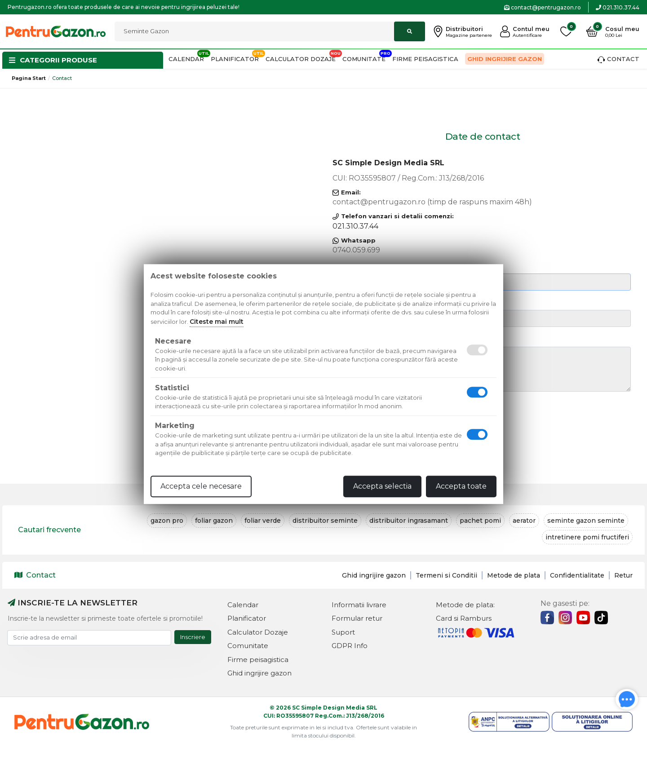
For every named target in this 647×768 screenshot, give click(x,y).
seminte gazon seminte (586, 520)
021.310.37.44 (617, 7)
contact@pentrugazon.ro (542, 7)
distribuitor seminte (325, 520)
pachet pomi (480, 520)
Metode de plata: (465, 604)
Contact (618, 58)
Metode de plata (513, 575)
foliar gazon (214, 520)
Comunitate (364, 58)
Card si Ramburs (464, 618)
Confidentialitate (577, 575)
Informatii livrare (359, 604)
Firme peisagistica (425, 58)
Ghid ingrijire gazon (504, 58)
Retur (623, 575)
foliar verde (262, 520)
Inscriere (192, 636)
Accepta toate (461, 486)
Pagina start (29, 78)
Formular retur (357, 618)
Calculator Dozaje (301, 58)
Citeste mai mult (217, 322)
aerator (524, 520)
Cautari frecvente (49, 529)
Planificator (235, 58)
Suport (343, 632)
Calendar (186, 58)
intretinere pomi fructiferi (587, 537)
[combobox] (270, 31)
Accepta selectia (382, 486)
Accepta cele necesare (201, 486)
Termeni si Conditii (446, 575)
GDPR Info (350, 645)
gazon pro (167, 520)
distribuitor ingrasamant (408, 520)
